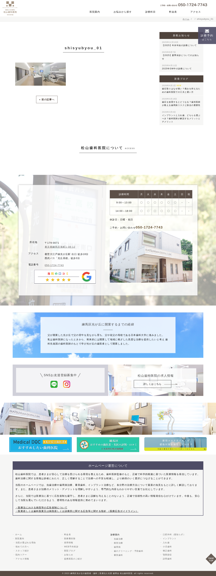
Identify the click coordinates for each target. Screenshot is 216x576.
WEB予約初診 (71, 546)
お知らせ (68, 555)
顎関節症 (166, 555)
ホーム (18, 534)
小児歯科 (166, 546)
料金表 (173, 11)
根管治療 (118, 543)
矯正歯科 (166, 551)
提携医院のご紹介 (73, 559)
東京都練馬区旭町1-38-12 (60, 247)
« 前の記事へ (47, 99)
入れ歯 (165, 542)
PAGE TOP (211, 560)
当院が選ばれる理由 (26, 542)
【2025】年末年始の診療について (179, 44)
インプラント (169, 538)
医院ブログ (69, 551)
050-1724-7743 (54, 265)
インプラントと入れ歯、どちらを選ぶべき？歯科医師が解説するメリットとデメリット (181, 117)
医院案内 (95, 11)
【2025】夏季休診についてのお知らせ (180, 55)
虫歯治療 (118, 539)
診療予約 (207, 37)
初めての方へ (22, 546)
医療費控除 (69, 538)
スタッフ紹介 (22, 551)
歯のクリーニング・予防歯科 (128, 551)
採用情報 (68, 542)
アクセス (195, 11)
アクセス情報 (22, 559)
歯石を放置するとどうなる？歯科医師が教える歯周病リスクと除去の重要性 (181, 102)
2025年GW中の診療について (177, 67)
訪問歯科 (166, 559)
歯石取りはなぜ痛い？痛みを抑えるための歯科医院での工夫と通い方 (181, 88)
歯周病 (116, 547)
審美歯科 (118, 555)
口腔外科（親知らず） (173, 534)
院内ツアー (21, 555)
